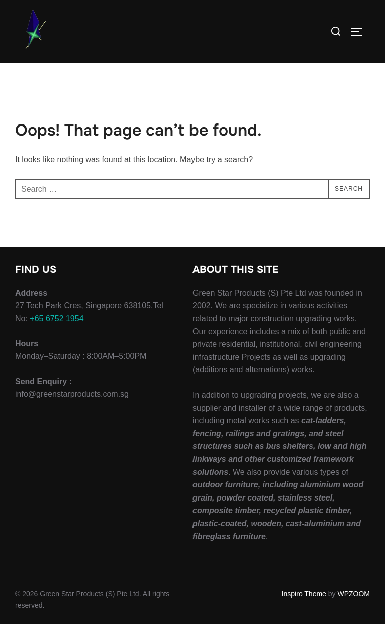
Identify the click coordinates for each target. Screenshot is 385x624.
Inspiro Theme (304, 594)
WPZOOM (353, 594)
